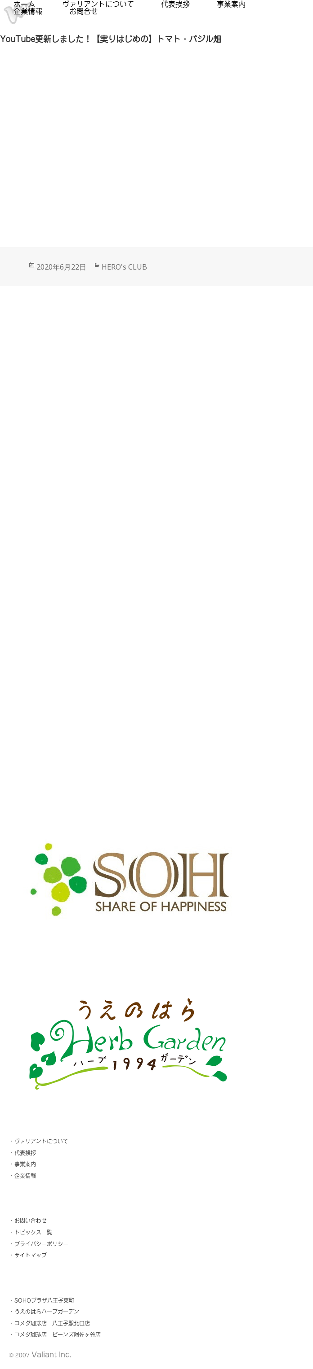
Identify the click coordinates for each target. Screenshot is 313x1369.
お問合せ (83, 11)
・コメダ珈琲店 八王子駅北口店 (49, 1323)
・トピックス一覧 (30, 1232)
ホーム (24, 4)
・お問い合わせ (28, 1220)
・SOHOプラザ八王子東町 (41, 1300)
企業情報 (27, 11)
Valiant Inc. (51, 1354)
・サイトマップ (28, 1255)
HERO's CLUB (124, 267)
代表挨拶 (175, 4)
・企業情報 (22, 1175)
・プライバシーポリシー (38, 1244)
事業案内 (231, 4)
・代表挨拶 (22, 1152)
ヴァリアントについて (98, 4)
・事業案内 (22, 1164)
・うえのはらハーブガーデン (44, 1311)
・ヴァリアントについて (38, 1141)
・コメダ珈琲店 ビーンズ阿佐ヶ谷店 (55, 1334)
